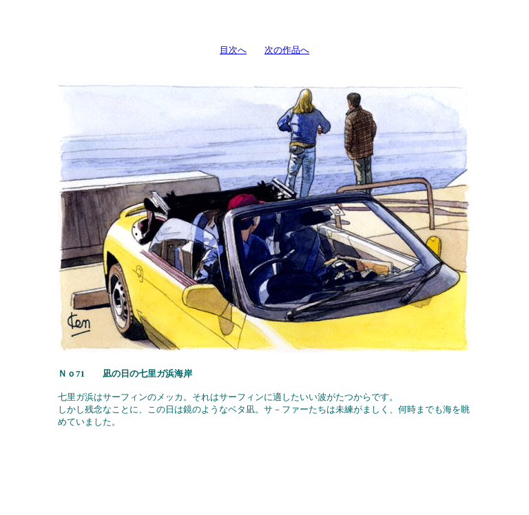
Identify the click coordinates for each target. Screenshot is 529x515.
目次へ (233, 50)
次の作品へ (286, 50)
